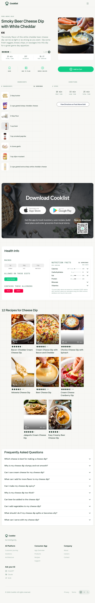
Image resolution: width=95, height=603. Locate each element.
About (66, 550)
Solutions (8, 554)
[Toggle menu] (87, 3)
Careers (66, 554)
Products (38, 554)
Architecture (9, 557)
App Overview (39, 550)
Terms (74, 592)
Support (37, 561)
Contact (66, 557)
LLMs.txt (58, 592)
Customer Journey (11, 550)
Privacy (66, 592)
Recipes (37, 557)
